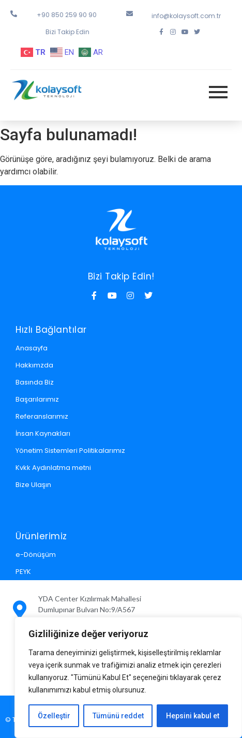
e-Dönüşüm (36, 554)
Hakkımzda (34, 365)
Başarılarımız (37, 399)
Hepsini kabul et (192, 716)
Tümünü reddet (118, 716)
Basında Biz (35, 382)
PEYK (23, 572)
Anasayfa (32, 348)
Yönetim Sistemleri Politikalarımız (70, 450)
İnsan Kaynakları (43, 433)
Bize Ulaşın (33, 485)
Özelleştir (54, 716)
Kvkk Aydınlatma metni (53, 468)
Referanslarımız (42, 416)
